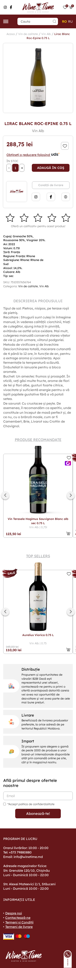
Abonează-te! (38, 813)
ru (70, 21)
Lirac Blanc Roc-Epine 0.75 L (48, 36)
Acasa (10, 34)
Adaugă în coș (50, 168)
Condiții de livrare (50, 185)
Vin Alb (46, 34)
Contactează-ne (17, 918)
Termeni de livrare (19, 927)
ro (64, 21)
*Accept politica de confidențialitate (31, 804)
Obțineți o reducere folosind (33, 155)
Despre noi (13, 913)
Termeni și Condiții (19, 922)
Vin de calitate (28, 34)
